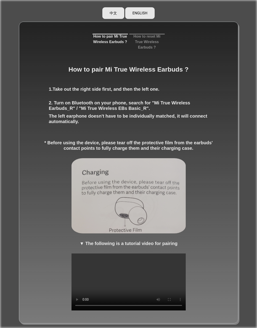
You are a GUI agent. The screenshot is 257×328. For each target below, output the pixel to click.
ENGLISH (139, 13)
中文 (113, 13)
